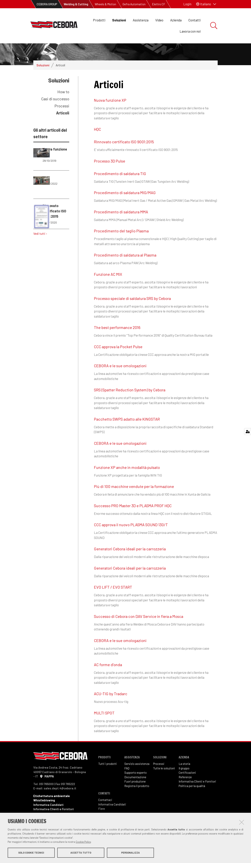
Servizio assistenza (136, 777)
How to (63, 104)
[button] (206, 4)
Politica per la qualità (192, 799)
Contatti (194, 20)
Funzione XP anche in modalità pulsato (127, 480)
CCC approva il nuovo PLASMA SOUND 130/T (131, 537)
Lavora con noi (190, 31)
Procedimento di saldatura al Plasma (125, 268)
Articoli (62, 126)
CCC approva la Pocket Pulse (118, 359)
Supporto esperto (135, 785)
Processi (62, 119)
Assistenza (140, 20)
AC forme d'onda (108, 677)
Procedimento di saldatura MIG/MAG (125, 205)
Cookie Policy (83, 842)
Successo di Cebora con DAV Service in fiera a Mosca (138, 629)
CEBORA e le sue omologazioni (120, 378)
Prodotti (99, 20)
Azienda (176, 20)
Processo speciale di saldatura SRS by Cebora (132, 311)
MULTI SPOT (104, 726)
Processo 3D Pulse (109, 174)
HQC (97, 142)
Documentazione (135, 790)
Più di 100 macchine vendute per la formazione (134, 499)
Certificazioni (187, 785)
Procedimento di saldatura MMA (121, 225)
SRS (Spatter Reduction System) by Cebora (129, 403)
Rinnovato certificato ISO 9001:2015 (124, 155)
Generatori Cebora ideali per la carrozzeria (130, 562)
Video (159, 20)
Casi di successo (55, 112)
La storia (184, 777)
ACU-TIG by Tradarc (110, 706)
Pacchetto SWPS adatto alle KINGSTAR (127, 432)
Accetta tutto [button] (80, 852)
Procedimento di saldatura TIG (120, 186)
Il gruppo (184, 781)
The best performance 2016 (117, 340)
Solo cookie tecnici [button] (31, 852)
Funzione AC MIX (108, 287)
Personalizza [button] (130, 852)
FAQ (126, 781)
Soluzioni (119, 20)
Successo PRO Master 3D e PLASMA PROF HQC (133, 518)
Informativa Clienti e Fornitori (197, 794)
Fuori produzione (135, 794)
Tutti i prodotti (107, 777)
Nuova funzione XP (110, 113)
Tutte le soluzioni (164, 781)
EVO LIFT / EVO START (113, 600)
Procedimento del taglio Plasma (121, 244)
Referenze (185, 790)
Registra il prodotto (136, 799)
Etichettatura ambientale (51, 809)
